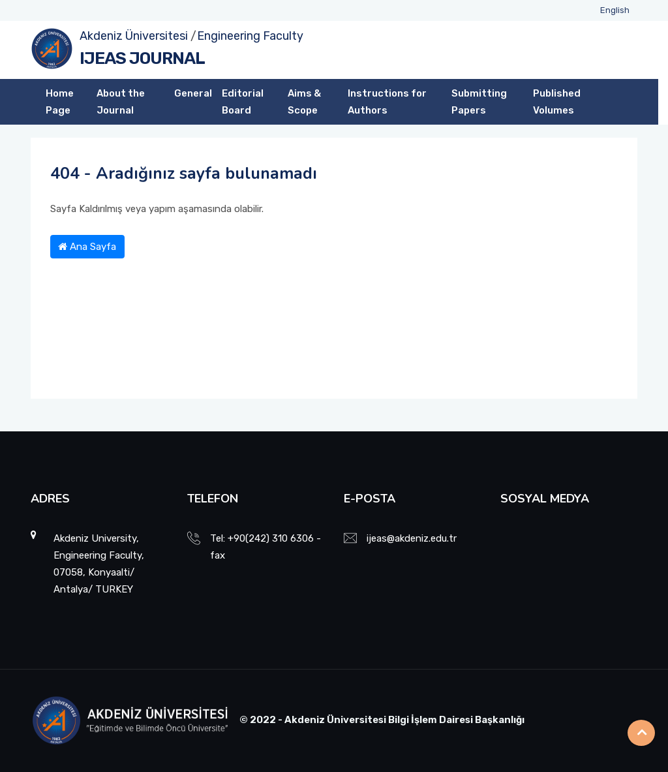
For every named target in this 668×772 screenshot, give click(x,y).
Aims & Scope (304, 101)
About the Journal (121, 101)
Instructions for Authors (387, 101)
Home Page (60, 101)
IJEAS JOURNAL (142, 58)
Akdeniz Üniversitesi (134, 36)
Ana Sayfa (87, 247)
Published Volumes (557, 101)
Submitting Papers (479, 101)
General (193, 93)
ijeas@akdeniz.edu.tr (412, 538)
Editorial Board (243, 101)
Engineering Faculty (250, 36)
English (615, 10)
